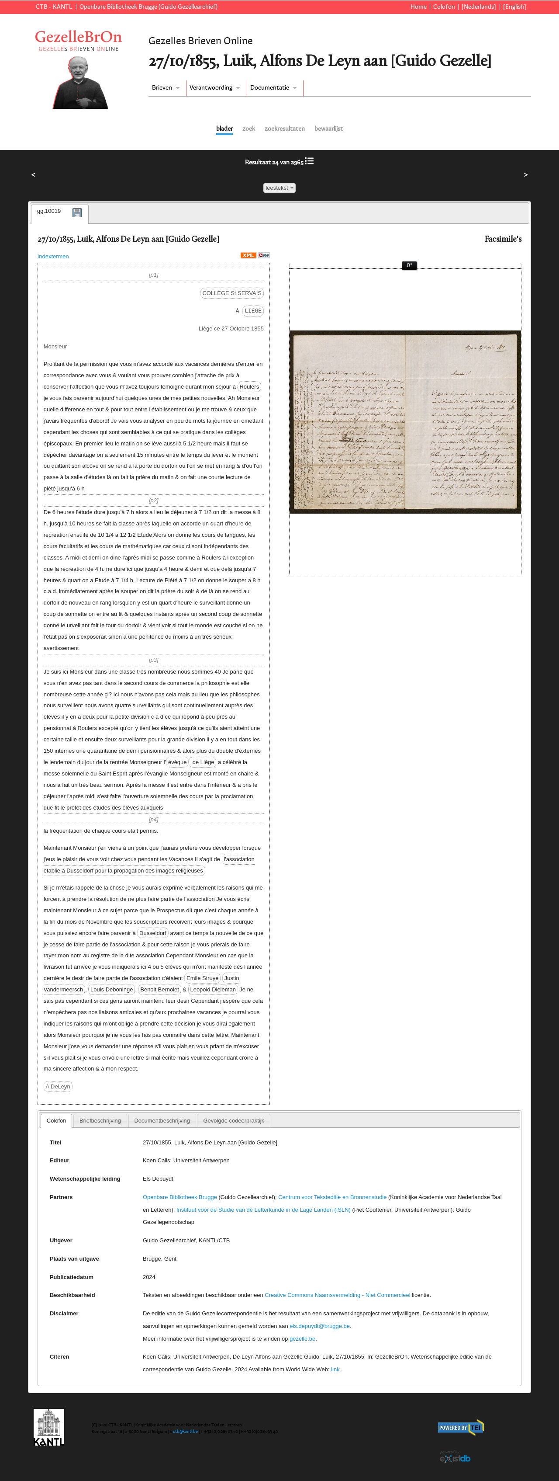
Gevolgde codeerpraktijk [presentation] (233, 1120)
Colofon (444, 7)
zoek (248, 129)
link (335, 1369)
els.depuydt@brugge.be (320, 1326)
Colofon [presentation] (56, 1120)
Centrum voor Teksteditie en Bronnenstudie (332, 1197)
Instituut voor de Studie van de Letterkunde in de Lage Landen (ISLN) (263, 1209)
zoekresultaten (285, 129)
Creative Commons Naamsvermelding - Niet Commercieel (337, 1295)
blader (224, 129)
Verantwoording (211, 88)
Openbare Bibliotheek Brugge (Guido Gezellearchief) (148, 7)
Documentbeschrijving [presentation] (162, 1120)
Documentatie (269, 88)
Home (419, 7)
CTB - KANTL (54, 7)
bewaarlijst (328, 129)
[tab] (60, 214)
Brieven (162, 88)
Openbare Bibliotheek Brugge (180, 1197)
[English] (514, 7)
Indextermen (53, 256)
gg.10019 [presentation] (49, 211)
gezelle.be (302, 1338)
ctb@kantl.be (185, 1431)
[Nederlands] (479, 7)
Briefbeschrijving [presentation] (100, 1120)
